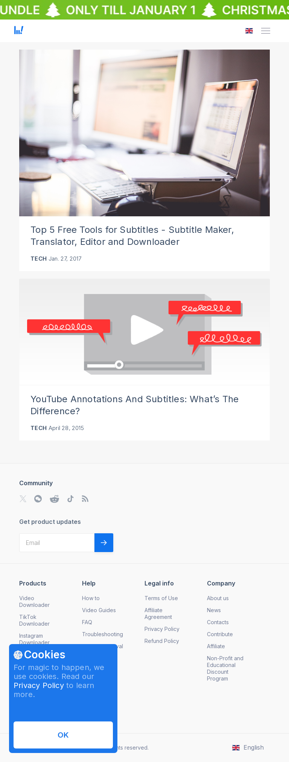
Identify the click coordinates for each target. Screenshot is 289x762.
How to (91, 598)
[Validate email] (103, 542)
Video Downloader (34, 601)
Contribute (220, 634)
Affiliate (216, 646)
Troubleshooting (102, 634)
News (214, 610)
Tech (38, 258)
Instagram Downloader (34, 639)
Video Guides (99, 610)
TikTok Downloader (34, 620)
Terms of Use (161, 598)
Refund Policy (161, 641)
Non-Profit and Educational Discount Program (225, 668)
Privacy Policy (39, 685)
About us (218, 598)
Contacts (218, 622)
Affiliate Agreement (158, 613)
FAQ (87, 622)
